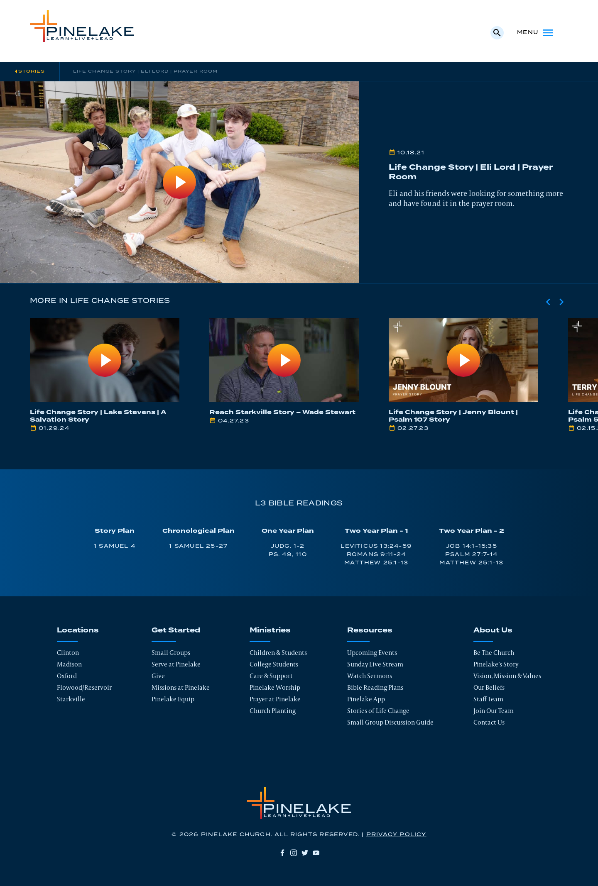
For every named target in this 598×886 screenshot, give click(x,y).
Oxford (67, 675)
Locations (78, 630)
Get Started (176, 630)
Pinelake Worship (275, 687)
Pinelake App (366, 699)
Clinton (68, 652)
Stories (31, 71)
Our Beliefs (489, 687)
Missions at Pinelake (181, 687)
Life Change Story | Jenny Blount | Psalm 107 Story (453, 416)
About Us (492, 630)
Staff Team (488, 699)
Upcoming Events (372, 652)
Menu (536, 32)
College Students (274, 664)
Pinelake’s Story (495, 664)
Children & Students (278, 652)
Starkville (71, 699)
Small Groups (171, 652)
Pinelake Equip (173, 699)
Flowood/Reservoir (84, 687)
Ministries (270, 630)
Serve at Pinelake (176, 664)
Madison (69, 664)
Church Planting (273, 710)
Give (158, 675)
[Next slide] (561, 301)
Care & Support (271, 675)
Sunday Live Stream (375, 664)
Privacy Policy (396, 835)
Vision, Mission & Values (507, 675)
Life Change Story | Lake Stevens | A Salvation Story (98, 416)
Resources (369, 630)
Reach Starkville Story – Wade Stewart (282, 412)
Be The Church (493, 652)
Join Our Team (493, 710)
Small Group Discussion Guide (390, 722)
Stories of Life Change (378, 710)
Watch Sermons (369, 675)
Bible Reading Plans (375, 687)
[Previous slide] (548, 301)
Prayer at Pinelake (275, 699)
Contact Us (489, 722)
